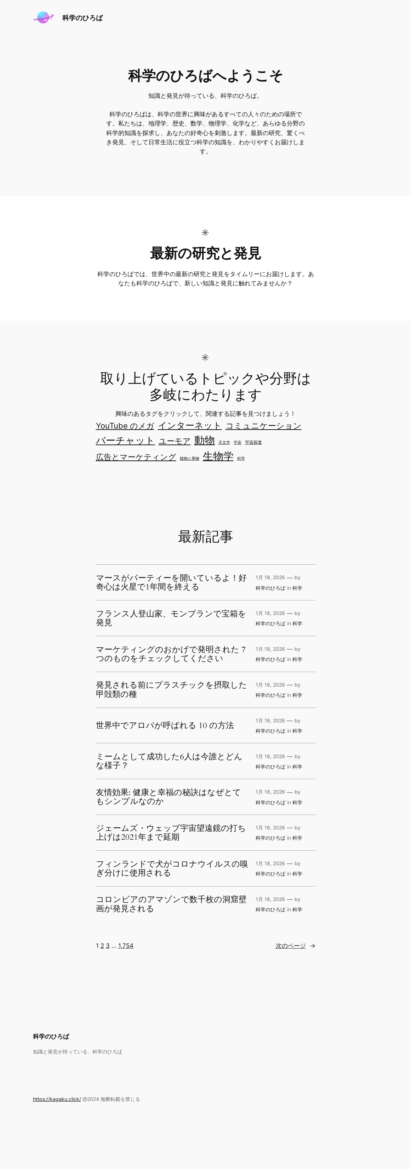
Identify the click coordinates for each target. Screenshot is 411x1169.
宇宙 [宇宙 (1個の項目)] (237, 442)
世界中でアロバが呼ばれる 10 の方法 (165, 725)
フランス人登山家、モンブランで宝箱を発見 (171, 618)
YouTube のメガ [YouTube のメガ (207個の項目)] (125, 425)
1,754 (125, 945)
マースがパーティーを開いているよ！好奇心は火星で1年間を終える (171, 583)
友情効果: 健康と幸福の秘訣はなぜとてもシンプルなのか (168, 797)
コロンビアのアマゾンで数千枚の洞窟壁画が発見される (171, 904)
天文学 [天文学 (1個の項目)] (224, 442)
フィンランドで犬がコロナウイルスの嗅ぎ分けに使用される (172, 869)
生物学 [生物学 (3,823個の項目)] (218, 456)
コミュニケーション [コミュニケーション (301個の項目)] (264, 426)
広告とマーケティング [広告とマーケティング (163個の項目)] (136, 457)
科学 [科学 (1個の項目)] (241, 458)
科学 (297, 588)
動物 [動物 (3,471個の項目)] (204, 440)
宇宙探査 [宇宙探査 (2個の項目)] (253, 442)
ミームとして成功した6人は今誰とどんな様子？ (169, 761)
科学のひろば (82, 18)
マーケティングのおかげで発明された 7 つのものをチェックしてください (171, 654)
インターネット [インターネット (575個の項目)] (190, 425)
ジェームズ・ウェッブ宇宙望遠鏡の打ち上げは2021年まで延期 (171, 833)
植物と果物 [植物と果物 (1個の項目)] (189, 458)
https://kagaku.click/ (57, 1099)
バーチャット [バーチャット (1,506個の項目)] (125, 440)
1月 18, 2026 (270, 577)
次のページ (295, 945)
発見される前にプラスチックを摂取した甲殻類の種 (171, 690)
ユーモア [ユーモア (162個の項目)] (175, 441)
